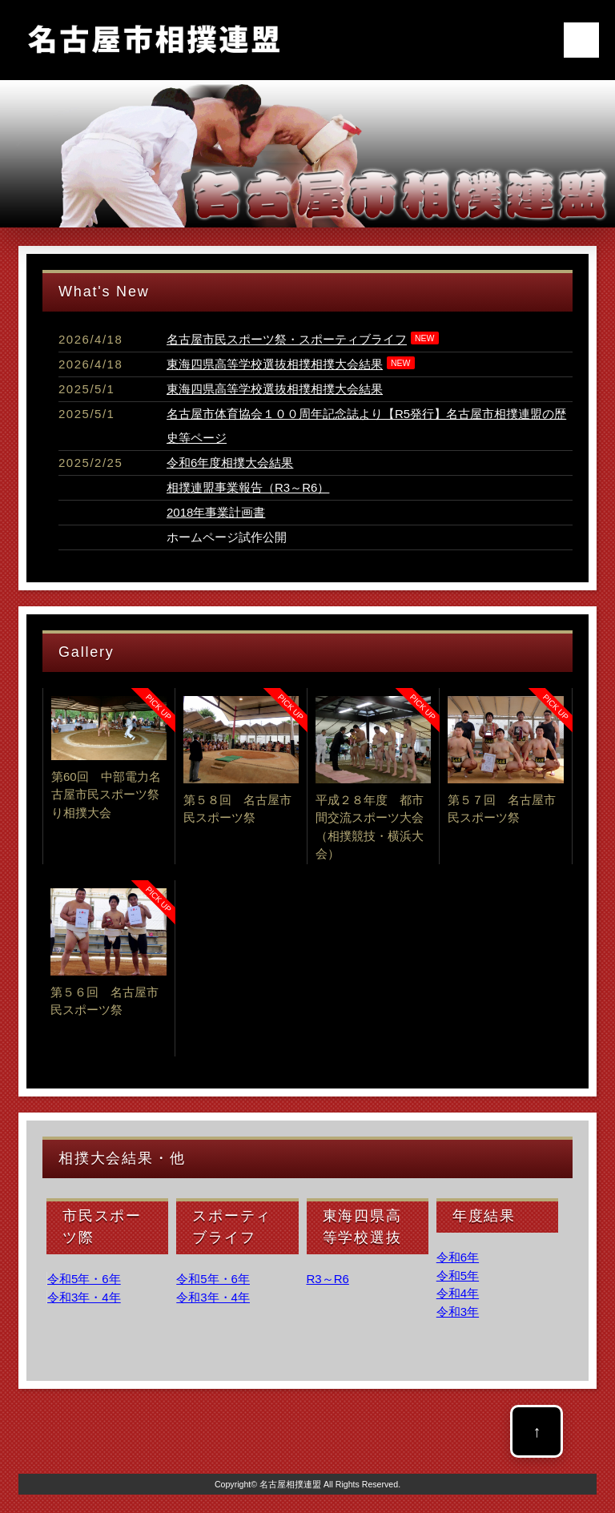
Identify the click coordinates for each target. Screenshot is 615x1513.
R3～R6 (328, 1279)
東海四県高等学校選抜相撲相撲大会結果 (275, 364)
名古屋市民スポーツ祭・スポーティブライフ (287, 339)
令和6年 (457, 1257)
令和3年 (457, 1311)
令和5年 (457, 1275)
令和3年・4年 (84, 1297)
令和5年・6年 (84, 1279)
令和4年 (457, 1293)
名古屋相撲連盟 (290, 1484)
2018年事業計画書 (216, 512)
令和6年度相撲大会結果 (230, 462)
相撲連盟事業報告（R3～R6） (248, 487)
